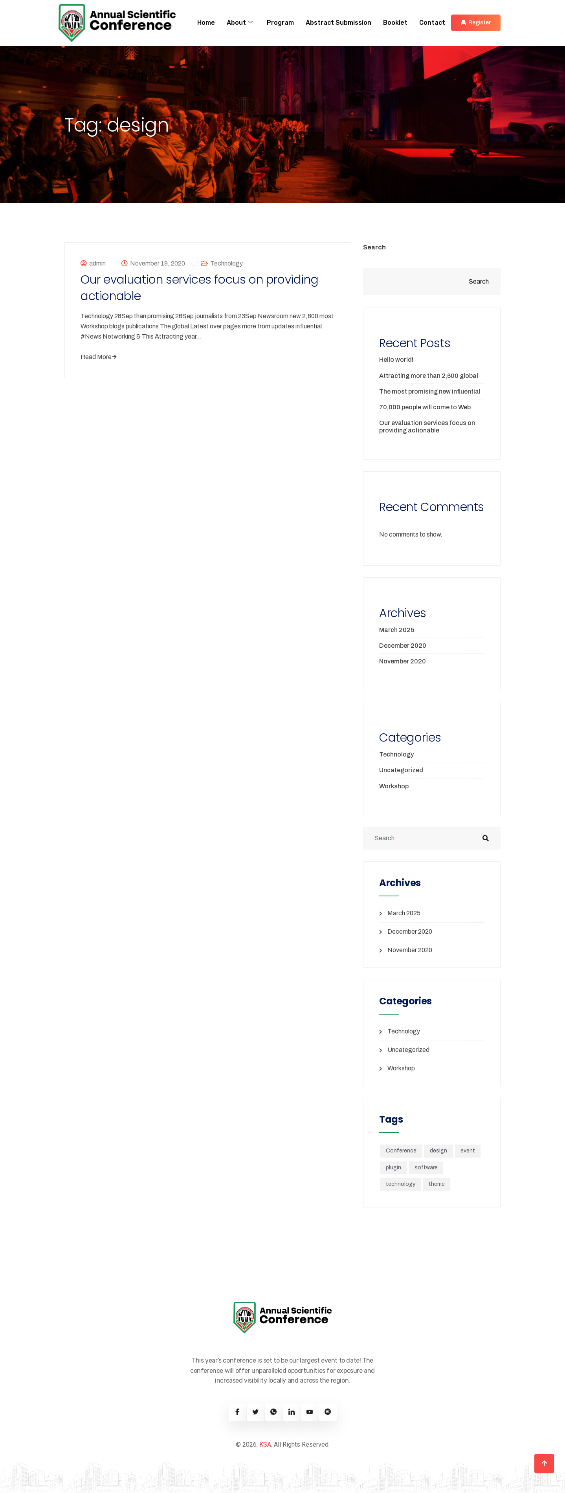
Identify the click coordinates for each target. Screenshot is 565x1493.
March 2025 (396, 630)
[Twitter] (255, 1412)
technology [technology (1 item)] (400, 1184)
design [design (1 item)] (438, 1151)
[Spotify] (328, 1412)
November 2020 (402, 661)
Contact (432, 22)
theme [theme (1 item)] (437, 1184)
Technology (226, 263)
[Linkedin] (292, 1412)
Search (374, 247)
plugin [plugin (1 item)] (393, 1168)
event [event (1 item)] (467, 1151)
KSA (265, 1444)
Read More (99, 357)
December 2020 (402, 645)
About (240, 23)
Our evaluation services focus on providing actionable (199, 287)
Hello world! (396, 359)
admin (97, 263)
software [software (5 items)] (426, 1168)
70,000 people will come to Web (425, 407)
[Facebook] (237, 1412)
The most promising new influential (430, 391)
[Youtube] (310, 1412)
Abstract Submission (338, 22)
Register (476, 23)
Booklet (395, 22)
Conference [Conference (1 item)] (401, 1151)
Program (280, 22)
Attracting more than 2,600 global (428, 375)
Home (206, 22)
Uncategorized (401, 770)
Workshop (394, 786)
